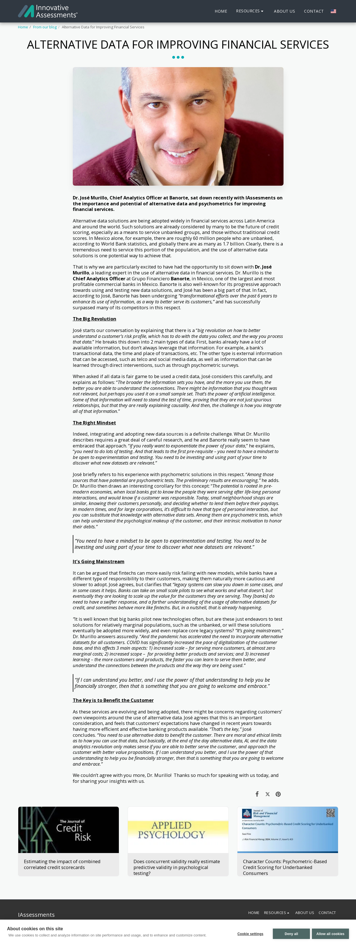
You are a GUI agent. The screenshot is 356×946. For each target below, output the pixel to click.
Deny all (289, 933)
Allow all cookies (330, 933)
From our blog (45, 26)
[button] (250, 11)
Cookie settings (248, 933)
